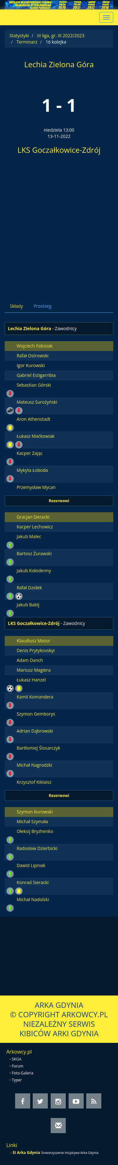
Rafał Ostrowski (32, 356)
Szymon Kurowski (35, 812)
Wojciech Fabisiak (35, 346)
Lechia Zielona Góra (59, 64)
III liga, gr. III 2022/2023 (60, 36)
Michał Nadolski (33, 899)
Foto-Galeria (23, 1073)
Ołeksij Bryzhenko (35, 831)
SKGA (16, 1059)
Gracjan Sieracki (33, 517)
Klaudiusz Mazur (33, 641)
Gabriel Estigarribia (36, 375)
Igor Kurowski (31, 365)
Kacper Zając (30, 453)
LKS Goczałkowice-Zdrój (59, 150)
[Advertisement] (59, 226)
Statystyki (19, 36)
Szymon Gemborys (36, 714)
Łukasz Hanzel (31, 680)
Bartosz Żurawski (34, 553)
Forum (18, 1066)
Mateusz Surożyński (37, 402)
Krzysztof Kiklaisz (34, 782)
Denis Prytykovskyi (36, 650)
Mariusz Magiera (34, 670)
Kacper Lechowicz (35, 527)
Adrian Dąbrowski (35, 731)
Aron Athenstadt (33, 419)
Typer (17, 1080)
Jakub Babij (28, 605)
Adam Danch (30, 660)
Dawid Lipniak (31, 865)
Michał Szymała (32, 821)
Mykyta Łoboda (32, 470)
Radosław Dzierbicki (37, 848)
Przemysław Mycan (36, 487)
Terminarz (26, 42)
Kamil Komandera (35, 697)
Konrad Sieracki (32, 882)
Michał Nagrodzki (34, 765)
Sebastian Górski (34, 385)
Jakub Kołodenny (34, 571)
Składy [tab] (16, 306)
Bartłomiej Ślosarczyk (38, 748)
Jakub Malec (29, 536)
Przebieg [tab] (42, 306)
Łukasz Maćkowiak (35, 436)
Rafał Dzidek (29, 588)
